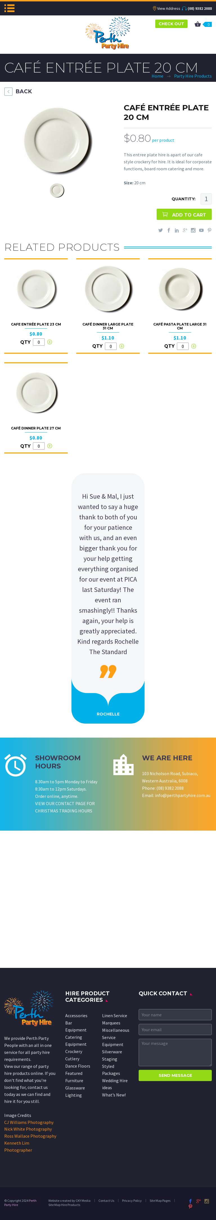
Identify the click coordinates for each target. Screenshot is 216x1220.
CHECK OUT (171, 23)
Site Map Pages (160, 1200)
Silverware (112, 1051)
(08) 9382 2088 (200, 8)
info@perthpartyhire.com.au (182, 795)
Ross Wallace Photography (30, 1136)
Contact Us (106, 1200)
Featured (73, 1073)
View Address (168, 8)
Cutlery (72, 1058)
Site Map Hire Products (64, 1205)
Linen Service (114, 1015)
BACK (23, 91)
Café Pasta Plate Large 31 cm (179, 326)
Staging (109, 1059)
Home (157, 76)
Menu (9, 8)
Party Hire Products (193, 76)
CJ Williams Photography (28, 1122)
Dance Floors (77, 1066)
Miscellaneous (115, 1030)
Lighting (73, 1095)
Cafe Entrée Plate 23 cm (36, 324)
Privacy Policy (132, 1200)
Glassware (75, 1088)
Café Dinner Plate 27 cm (36, 428)
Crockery (73, 1051)
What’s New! (114, 1095)
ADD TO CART (189, 215)
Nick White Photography (28, 1129)
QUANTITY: (183, 198)
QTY (25, 342)
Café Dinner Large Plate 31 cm (107, 326)
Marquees (111, 1023)
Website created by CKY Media (69, 1200)
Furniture (74, 1080)
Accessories (76, 1015)
